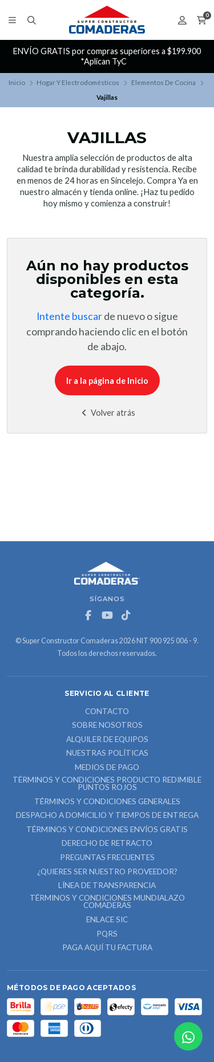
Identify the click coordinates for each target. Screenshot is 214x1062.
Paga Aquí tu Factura (107, 948)
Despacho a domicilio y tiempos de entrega (107, 816)
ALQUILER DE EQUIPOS (107, 740)
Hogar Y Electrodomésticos (78, 82)
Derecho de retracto (107, 844)
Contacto (107, 712)
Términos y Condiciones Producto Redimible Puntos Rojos (107, 784)
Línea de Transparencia (107, 886)
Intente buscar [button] (69, 316)
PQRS (107, 934)
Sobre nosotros (107, 725)
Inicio (17, 82)
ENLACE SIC (107, 920)
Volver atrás (107, 412)
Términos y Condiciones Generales (107, 802)
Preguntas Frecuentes (107, 858)
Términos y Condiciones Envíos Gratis (107, 830)
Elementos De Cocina (163, 82)
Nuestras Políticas (107, 753)
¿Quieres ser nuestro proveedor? (107, 872)
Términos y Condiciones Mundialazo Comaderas (107, 902)
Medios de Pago (107, 768)
